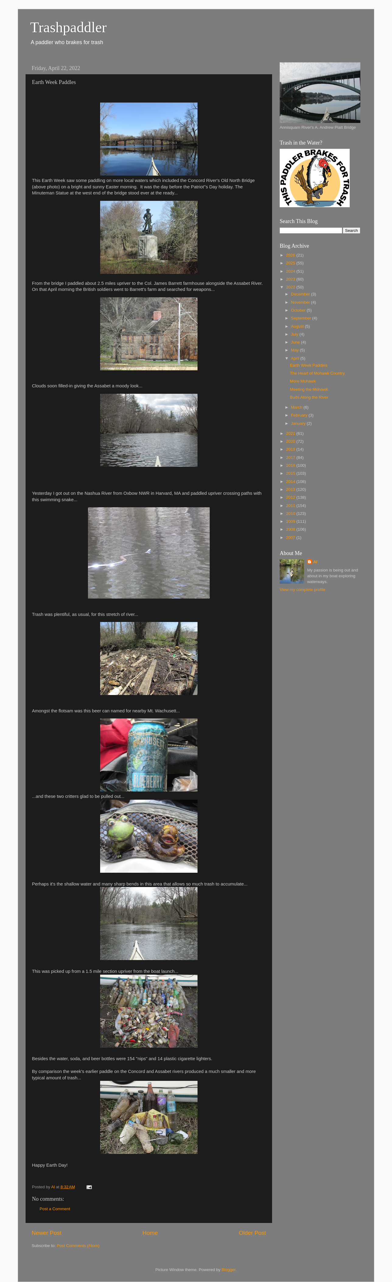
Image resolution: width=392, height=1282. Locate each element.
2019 (291, 449)
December (301, 294)
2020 (291, 441)
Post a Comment (55, 1209)
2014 (291, 481)
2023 (291, 279)
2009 (291, 521)
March (297, 407)
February (300, 415)
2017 (291, 457)
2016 (291, 465)
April (295, 358)
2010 (291, 513)
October (299, 310)
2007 (291, 537)
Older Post (252, 1233)
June (296, 342)
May (295, 350)
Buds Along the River (309, 397)
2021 (291, 433)
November (301, 302)
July (295, 334)
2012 (291, 497)
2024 (291, 271)
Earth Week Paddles (308, 365)
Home (150, 1233)
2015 (291, 473)
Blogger (229, 1269)
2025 (291, 263)
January (299, 423)
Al (315, 562)
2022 (291, 287)
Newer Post (46, 1233)
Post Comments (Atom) (78, 1245)
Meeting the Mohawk (309, 389)
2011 (291, 505)
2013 (291, 489)
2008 (291, 529)
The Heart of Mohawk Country (317, 373)
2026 (291, 255)
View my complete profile (302, 589)
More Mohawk (303, 381)
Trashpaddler (68, 27)
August (298, 326)
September (301, 318)
